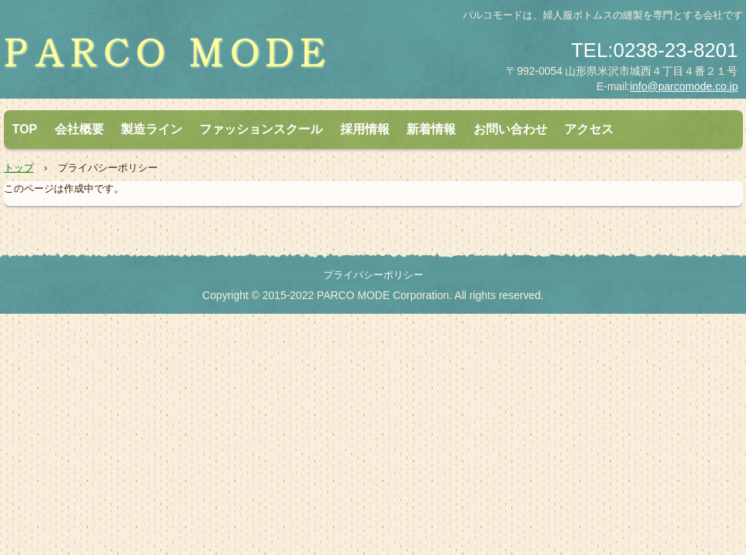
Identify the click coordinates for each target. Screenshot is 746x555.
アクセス (589, 129)
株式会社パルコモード (185, 59)
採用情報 (365, 129)
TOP (25, 129)
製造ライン (151, 129)
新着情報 (431, 129)
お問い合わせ (510, 129)
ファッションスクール (261, 129)
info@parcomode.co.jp (684, 86)
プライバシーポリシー (373, 275)
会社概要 (79, 129)
